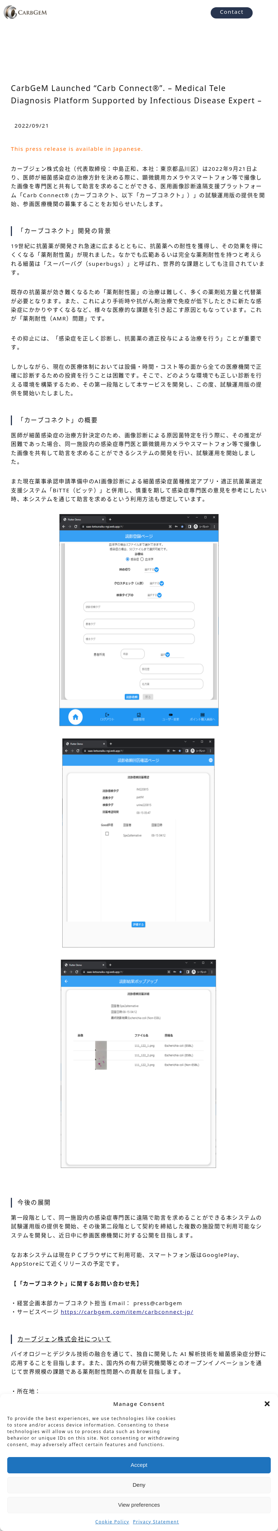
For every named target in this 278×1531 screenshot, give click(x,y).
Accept (139, 1465)
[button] (267, 1403)
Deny (138, 1485)
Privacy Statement (156, 1522)
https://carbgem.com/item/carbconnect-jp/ (127, 1311)
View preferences (139, 1505)
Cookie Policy (112, 1522)
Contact (232, 11)
